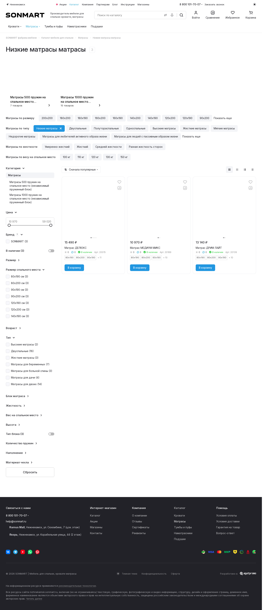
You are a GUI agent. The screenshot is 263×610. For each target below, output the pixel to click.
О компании (139, 515)
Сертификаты (140, 527)
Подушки (180, 539)
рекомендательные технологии (77, 585)
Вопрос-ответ (225, 533)
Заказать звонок (214, 4)
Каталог (95, 515)
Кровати (179, 515)
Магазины (96, 527)
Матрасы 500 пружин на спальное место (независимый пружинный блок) (29, 185)
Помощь (222, 508)
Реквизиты (139, 533)
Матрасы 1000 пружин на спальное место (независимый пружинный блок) (29, 198)
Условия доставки (228, 521)
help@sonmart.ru (16, 521)
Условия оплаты (226, 515)
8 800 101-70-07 (190, 4)
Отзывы (137, 521)
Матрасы (14, 175)
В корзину (74, 267)
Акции (94, 521)
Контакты (96, 533)
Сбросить (30, 472)
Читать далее (34, 598)
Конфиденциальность (154, 573)
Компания (139, 508)
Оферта (175, 573)
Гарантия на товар (228, 527)
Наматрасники (183, 533)
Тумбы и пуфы (183, 527)
